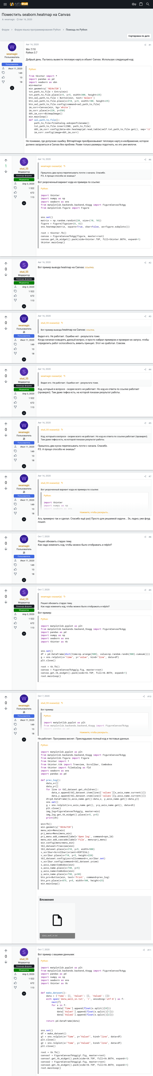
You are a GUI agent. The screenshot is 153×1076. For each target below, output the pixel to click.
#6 (150, 159)
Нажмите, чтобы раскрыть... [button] (95, 512)
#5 (150, 423)
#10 (149, 696)
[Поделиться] (145, 45)
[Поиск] (147, 4)
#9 (150, 590)
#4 (150, 369)
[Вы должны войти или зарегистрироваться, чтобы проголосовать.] (6, 160)
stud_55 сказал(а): (50, 323)
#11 (149, 950)
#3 (150, 316)
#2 (150, 262)
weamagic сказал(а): (51, 166)
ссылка (89, 267)
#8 (150, 537)
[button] (5, 4)
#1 (150, 45)
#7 (150, 476)
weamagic (9, 19)
